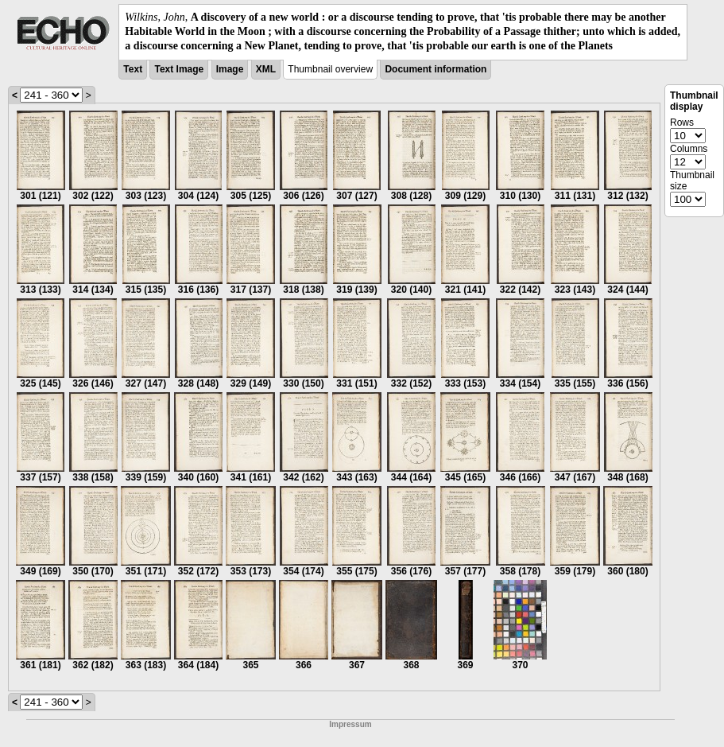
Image (230, 69)
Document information (435, 69)
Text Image (178, 69)
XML (266, 69)
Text (132, 69)
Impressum (350, 724)
